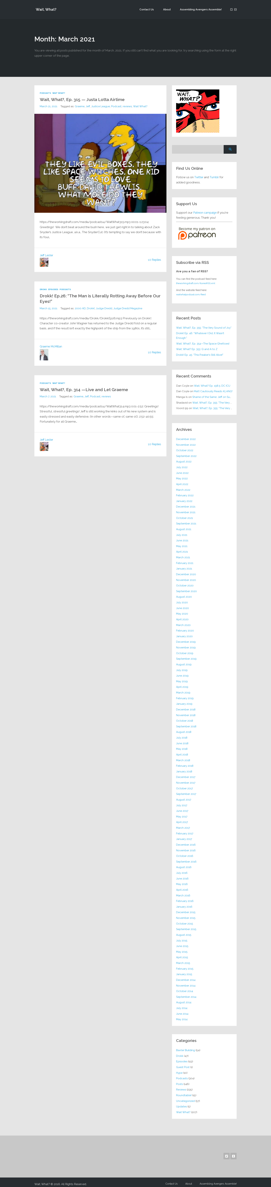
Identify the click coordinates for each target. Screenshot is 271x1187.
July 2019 (182, 668)
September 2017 (186, 791)
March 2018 (183, 758)
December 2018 (186, 707)
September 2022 (186, 455)
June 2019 (182, 674)
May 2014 (182, 1016)
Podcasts (46, 93)
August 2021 (183, 528)
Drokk (43, 289)
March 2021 (183, 556)
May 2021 (182, 545)
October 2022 (184, 450)
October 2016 (184, 853)
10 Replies (154, 260)
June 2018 (182, 741)
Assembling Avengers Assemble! (201, 9)
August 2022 (184, 461)
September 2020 (186, 590)
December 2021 (185, 506)
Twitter (199, 177)
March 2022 (183, 489)
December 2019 (186, 640)
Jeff (88, 106)
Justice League (101, 106)
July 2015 (181, 937)
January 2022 (184, 500)
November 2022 (186, 444)
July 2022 (182, 466)
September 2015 (186, 926)
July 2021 (181, 534)
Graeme (80, 106)
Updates (181, 1102)
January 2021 (184, 567)
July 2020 (182, 601)
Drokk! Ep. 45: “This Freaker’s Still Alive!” (200, 354)
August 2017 (183, 797)
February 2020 (185, 629)
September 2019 (186, 657)
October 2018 (184, 719)
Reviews (181, 1086)
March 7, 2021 (48, 396)
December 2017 (185, 775)
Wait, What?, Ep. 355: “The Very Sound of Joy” (204, 327)
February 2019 (185, 696)
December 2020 (186, 573)
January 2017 (184, 836)
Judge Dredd (105, 308)
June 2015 (182, 943)
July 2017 (181, 803)
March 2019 (183, 690)
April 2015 (182, 954)
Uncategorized (185, 1097)
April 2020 (182, 618)
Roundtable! (184, 1091)
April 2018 (182, 752)
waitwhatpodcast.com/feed (192, 294)
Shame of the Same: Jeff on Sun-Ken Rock (218, 396)
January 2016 (184, 904)
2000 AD (81, 308)
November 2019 (186, 646)
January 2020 (184, 634)
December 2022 (186, 438)
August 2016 (184, 864)
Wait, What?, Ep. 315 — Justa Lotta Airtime (86, 99)
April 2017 (182, 819)
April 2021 (182, 550)
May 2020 (182, 612)
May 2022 (182, 478)
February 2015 (185, 965)
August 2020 (184, 595)
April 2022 (182, 483)
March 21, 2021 (49, 106)
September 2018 (186, 724)
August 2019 (184, 662)
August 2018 (184, 730)
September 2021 (186, 522)
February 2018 (185, 763)
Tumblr (215, 177)
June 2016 (182, 875)
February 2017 (184, 831)
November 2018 (186, 713)
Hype (179, 1069)
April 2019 (182, 685)
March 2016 (183, 892)
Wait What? (59, 93)
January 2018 (184, 769)
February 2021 (184, 562)
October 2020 (185, 584)
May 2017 (182, 814)
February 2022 (185, 494)
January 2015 (184, 971)
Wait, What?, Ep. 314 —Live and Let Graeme (88, 389)
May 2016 (182, 881)
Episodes (54, 289)
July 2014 (181, 1004)
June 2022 (182, 472)
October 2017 (184, 786)
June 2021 (182, 539)
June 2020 (182, 607)
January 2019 (184, 702)
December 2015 (186, 909)
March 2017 (183, 825)
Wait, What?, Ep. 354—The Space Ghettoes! (203, 343)
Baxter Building (185, 1046)
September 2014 (186, 993)
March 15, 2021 (49, 308)
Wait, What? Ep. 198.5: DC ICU (212, 385)
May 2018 (182, 747)
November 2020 (186, 578)
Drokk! (92, 308)
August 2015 (184, 932)
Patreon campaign (205, 212)
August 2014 (184, 999)
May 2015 (182, 948)
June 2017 (182, 808)
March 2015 (183, 959)
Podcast (117, 106)
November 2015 (186, 915)
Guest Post (183, 1063)
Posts (179, 1080)
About (170, 9)
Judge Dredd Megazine (129, 308)
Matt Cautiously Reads (213, 391)
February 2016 (185, 898)
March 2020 (183, 623)
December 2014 (186, 976)
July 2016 (182, 870)
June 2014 (182, 1010)
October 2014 (184, 987)
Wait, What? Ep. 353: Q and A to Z (197, 349)
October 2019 (184, 651)
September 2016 (186, 859)
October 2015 (184, 920)
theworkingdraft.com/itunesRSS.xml (197, 283)
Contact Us (152, 9)
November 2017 (185, 780)
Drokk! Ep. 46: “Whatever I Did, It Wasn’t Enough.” (200, 335)
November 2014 (186, 982)
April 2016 (182, 887)
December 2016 (186, 842)
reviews (128, 106)
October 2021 (184, 517)
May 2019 (182, 679)
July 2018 (182, 735)
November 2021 (185, 511)
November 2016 (186, 847)
